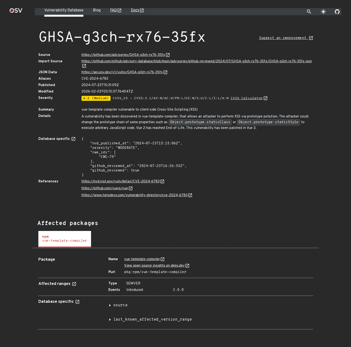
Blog (97, 10)
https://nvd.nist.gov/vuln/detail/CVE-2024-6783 (120, 181)
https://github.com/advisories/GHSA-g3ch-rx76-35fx (123, 55)
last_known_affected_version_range (152, 319)
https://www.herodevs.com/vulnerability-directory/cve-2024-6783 (134, 195)
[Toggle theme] (323, 11)
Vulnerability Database (63, 10)
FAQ (113, 10)
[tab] (64, 239)
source (120, 305)
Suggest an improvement (283, 38)
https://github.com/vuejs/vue (104, 188)
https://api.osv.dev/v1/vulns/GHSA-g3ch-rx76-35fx (122, 72)
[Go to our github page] (337, 11)
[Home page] (16, 12)
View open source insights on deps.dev (154, 266)
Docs (135, 10)
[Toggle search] (309, 11)
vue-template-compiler (142, 259)
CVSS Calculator (247, 98)
